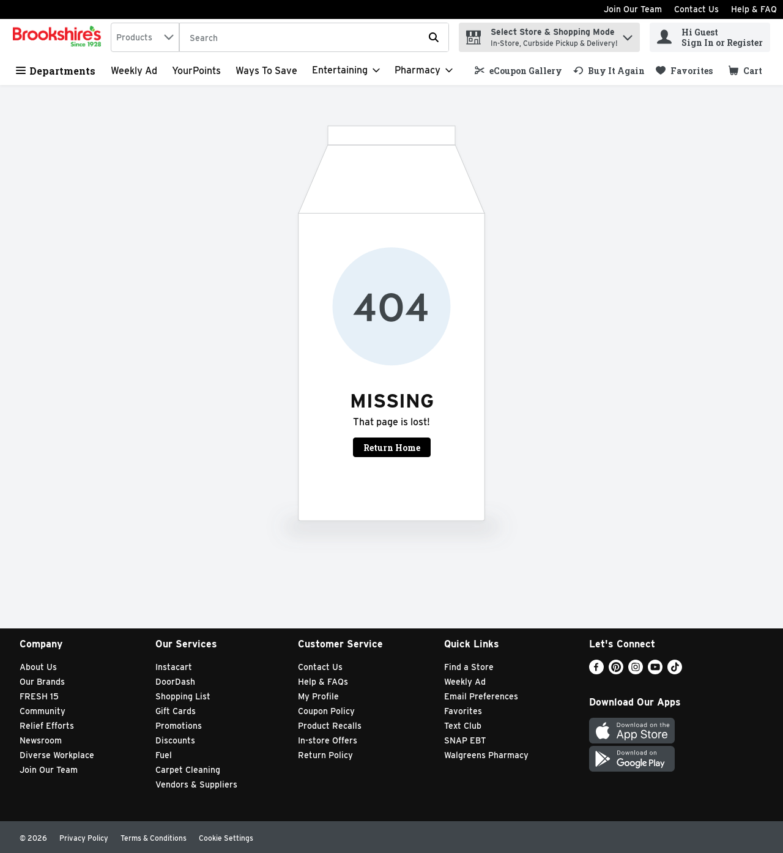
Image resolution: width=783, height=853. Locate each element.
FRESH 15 (39, 696)
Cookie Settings (226, 838)
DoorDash (175, 682)
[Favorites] (684, 70)
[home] (59, 37)
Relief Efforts (47, 726)
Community (42, 711)
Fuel (163, 755)
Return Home (391, 447)
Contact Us (696, 9)
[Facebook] (596, 671)
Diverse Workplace (57, 755)
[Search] (314, 38)
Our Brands (42, 682)
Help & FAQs (323, 682)
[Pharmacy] (424, 70)
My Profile (318, 696)
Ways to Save (266, 70)
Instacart (173, 667)
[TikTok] (674, 671)
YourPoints (196, 70)
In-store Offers (327, 740)
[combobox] (145, 37)
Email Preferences (481, 696)
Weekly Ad (134, 70)
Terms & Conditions (154, 838)
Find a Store (469, 667)
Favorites (463, 711)
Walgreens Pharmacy (486, 755)
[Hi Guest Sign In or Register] (710, 37)
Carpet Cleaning (187, 770)
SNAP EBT (465, 740)
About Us (38, 667)
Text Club (462, 726)
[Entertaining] (346, 70)
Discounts (175, 740)
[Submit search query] (433, 37)
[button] (628, 34)
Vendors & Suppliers (196, 784)
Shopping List (182, 696)
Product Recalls (330, 726)
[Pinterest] (616, 671)
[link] (518, 70)
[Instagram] (635, 671)
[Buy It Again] (609, 70)
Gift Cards (175, 711)
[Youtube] (655, 671)
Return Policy (325, 755)
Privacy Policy (83, 838)
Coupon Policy (326, 711)
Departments (55, 70)
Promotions (178, 726)
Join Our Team (633, 9)
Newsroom (41, 740)
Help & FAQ (754, 9)
